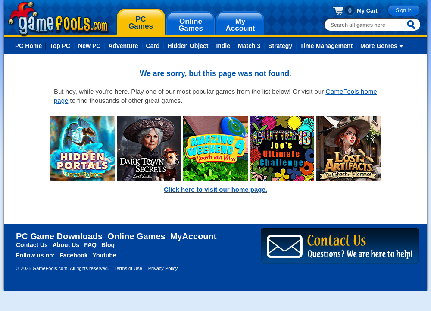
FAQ (90, 244)
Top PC (60, 45)
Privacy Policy (163, 268)
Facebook (73, 255)
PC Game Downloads (59, 236)
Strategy (280, 45)
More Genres (378, 45)
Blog (108, 244)
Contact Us (32, 244)
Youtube (104, 255)
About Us (66, 244)
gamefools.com (58, 19)
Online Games (136, 236)
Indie (223, 45)
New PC (89, 45)
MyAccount (193, 236)
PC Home (28, 45)
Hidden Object (187, 45)
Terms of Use (128, 268)
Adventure (123, 45)
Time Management (326, 45)
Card (153, 45)
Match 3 (249, 45)
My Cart (367, 10)
